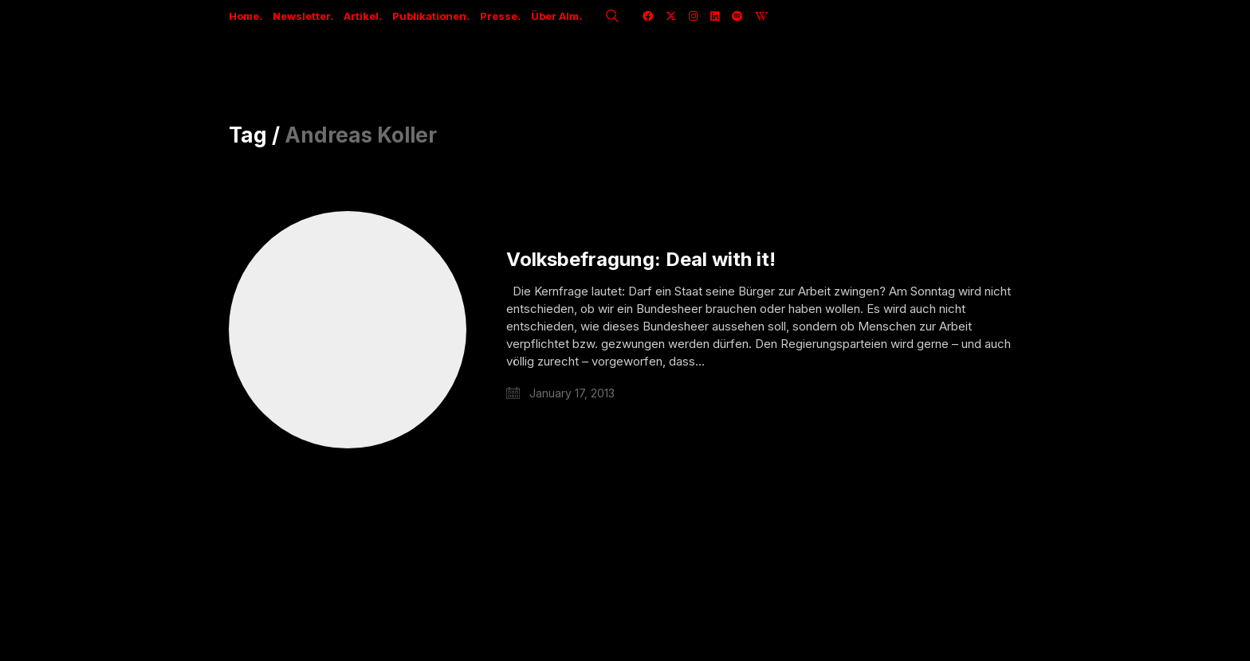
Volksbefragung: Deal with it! (641, 259)
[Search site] (612, 17)
